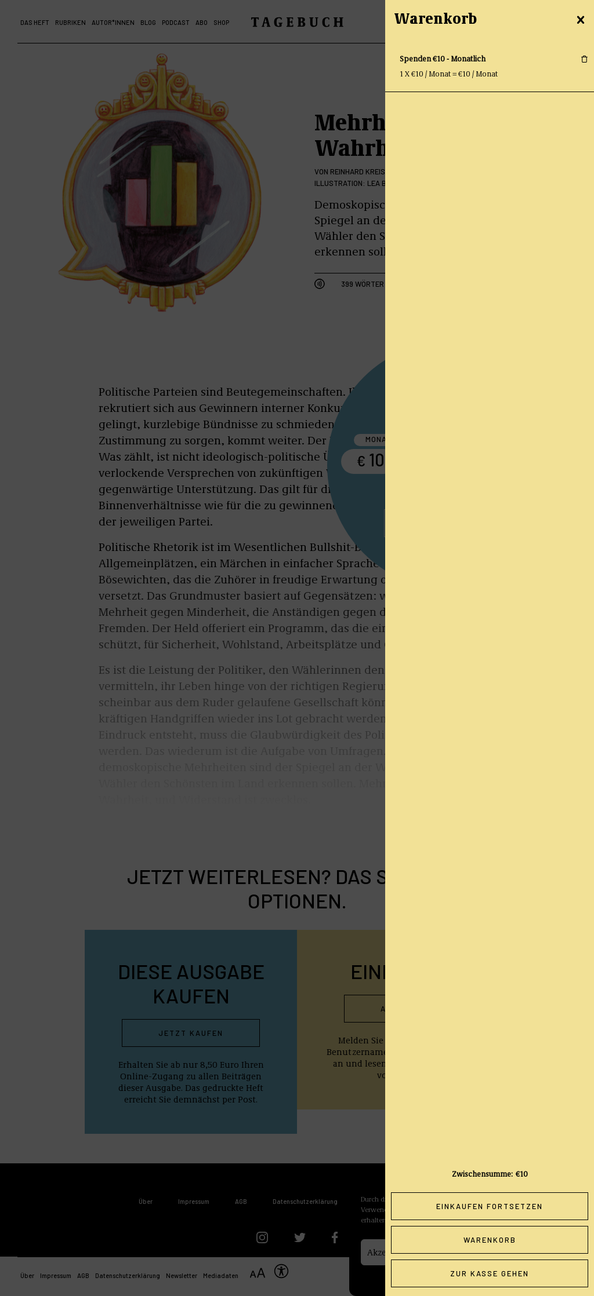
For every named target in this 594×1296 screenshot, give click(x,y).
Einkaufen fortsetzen (489, 1206)
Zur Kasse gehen (489, 1273)
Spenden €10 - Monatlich (443, 58)
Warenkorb (489, 1239)
